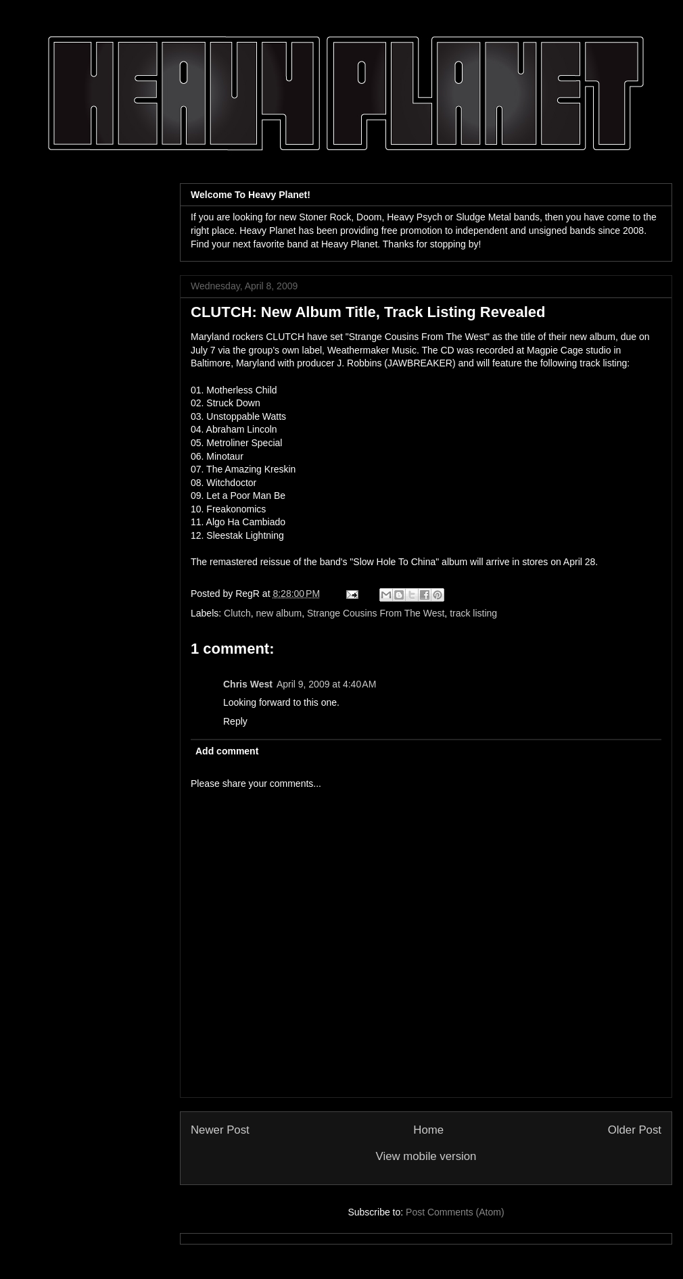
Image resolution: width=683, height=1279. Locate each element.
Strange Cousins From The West (375, 613)
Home (428, 1130)
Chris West (248, 684)
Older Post (634, 1130)
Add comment (226, 751)
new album (279, 613)
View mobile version (426, 1156)
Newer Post (220, 1130)
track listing (473, 613)
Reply (235, 721)
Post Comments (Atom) (455, 1212)
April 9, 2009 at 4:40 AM (326, 684)
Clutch (237, 613)
